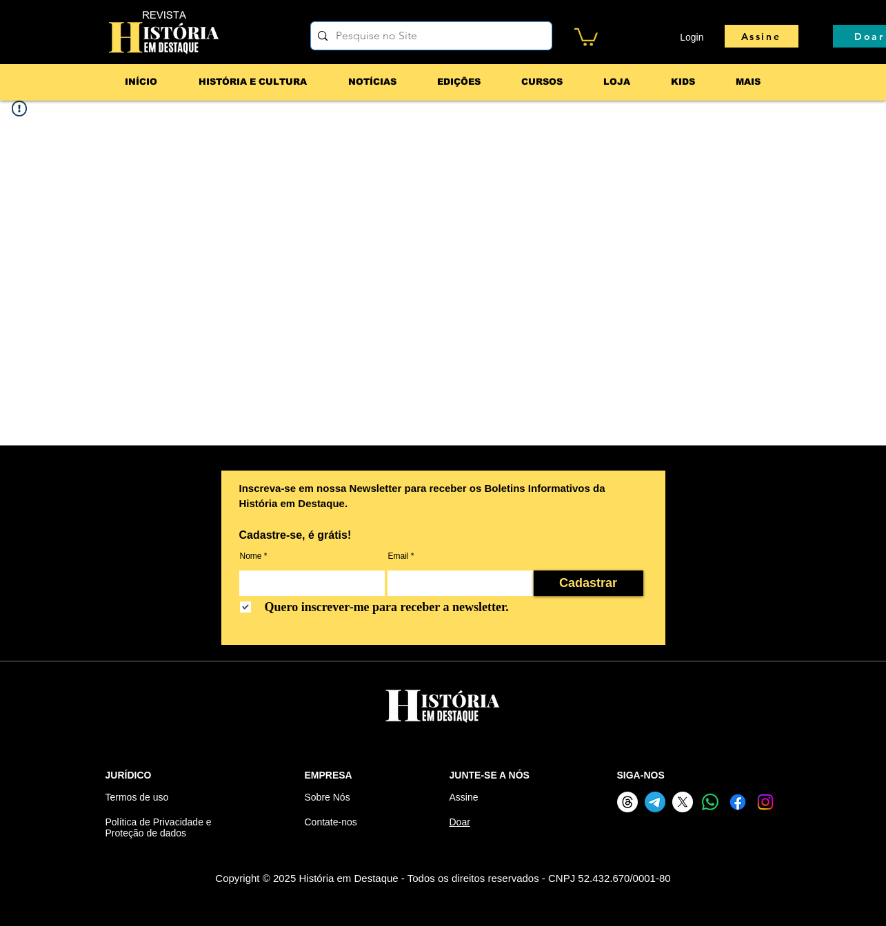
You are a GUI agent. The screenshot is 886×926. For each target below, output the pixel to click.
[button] (586, 36)
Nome (251, 556)
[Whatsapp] (710, 802)
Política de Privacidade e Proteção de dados (158, 827)
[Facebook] (737, 802)
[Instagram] (765, 802)
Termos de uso (137, 797)
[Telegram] (655, 802)
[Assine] (761, 36)
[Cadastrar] (588, 583)
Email (398, 556)
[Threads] (627, 802)
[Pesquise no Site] (429, 36)
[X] (682, 802)
